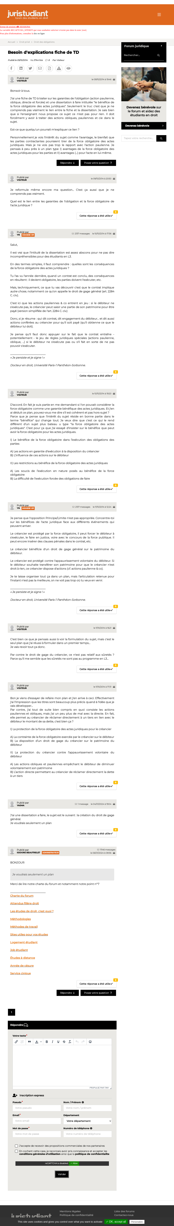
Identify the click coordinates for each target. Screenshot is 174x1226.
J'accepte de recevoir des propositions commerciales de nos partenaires (62, 1145)
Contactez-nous (123, 1215)
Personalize (137, 1222)
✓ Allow (74, 1163)
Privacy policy (152, 1221)
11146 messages (106, 849)
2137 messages (81, 233)
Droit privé (24, 42)
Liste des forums (124, 1211)
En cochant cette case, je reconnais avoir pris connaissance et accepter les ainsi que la (64, 1153)
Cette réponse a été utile (98, 214)
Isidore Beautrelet (28, 852)
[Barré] (64, 1042)
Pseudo (17, 1102)
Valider (62, 1174)
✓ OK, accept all (116, 1221)
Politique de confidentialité (76, 1215)
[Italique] (52, 1042)
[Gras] (47, 1042)
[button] (38, 1042)
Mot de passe (20, 1128)
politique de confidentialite (92, 1154)
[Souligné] (58, 1042)
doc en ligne (39, 33)
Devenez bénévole (145, 125)
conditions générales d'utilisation (39, 1154)
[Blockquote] (29, 1042)
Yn (18, 234)
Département (71, 1115)
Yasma (20, 805)
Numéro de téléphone (78, 1128)
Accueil (11, 42)
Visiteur (60, 60)
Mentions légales (70, 1211)
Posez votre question (98, 162)
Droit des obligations (44, 42)
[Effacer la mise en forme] (70, 1042)
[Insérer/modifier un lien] (16, 1042)
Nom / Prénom (74, 1102)
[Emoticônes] (90, 1042)
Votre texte (19, 1035)
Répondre (67, 162)
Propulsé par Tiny (99, 1088)
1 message (81, 804)
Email (16, 1115)
